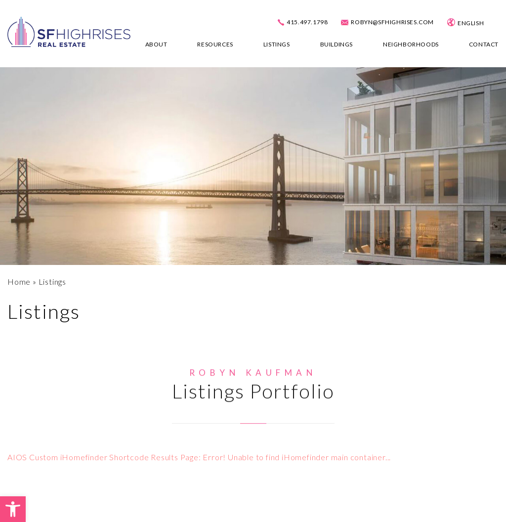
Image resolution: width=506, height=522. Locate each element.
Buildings (336, 44)
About (156, 44)
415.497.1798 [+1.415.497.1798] (307, 22)
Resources (215, 44)
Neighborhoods (411, 44)
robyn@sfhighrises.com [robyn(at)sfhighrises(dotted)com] (392, 22)
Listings (276, 44)
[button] (13, 509)
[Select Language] (479, 23)
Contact (484, 44)
